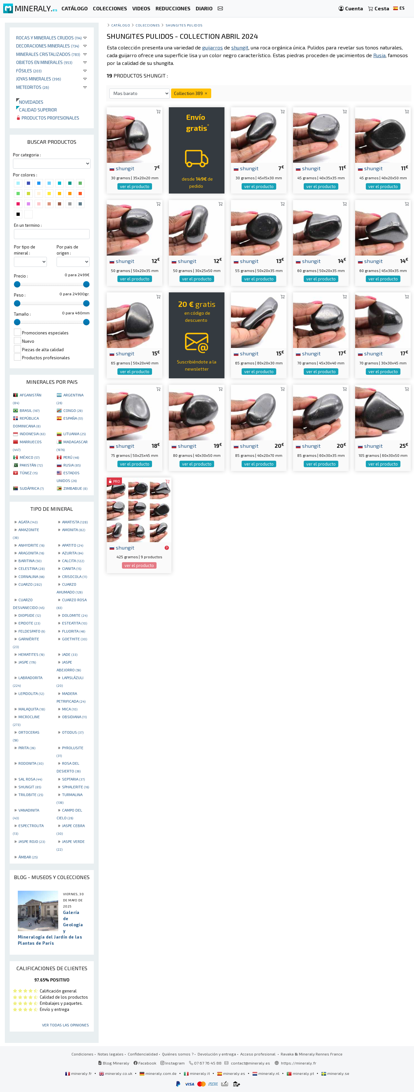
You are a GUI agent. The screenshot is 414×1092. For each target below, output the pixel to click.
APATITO (72, 545)
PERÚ (71, 457)
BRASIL (29, 410)
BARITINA (29, 560)
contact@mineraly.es (250, 1063)
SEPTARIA (73, 779)
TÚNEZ (29, 472)
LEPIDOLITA (31, 693)
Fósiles (29, 70)
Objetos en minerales (44, 62)
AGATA (28, 522)
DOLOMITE (74, 615)
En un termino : (28, 225)
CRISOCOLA (74, 576)
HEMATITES (31, 654)
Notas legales (111, 1054)
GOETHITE (74, 638)
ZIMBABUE (75, 488)
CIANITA (71, 568)
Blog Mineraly (113, 1063)
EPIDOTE (29, 623)
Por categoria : (27, 154)
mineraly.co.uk (116, 1073)
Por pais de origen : (67, 250)
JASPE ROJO (31, 841)
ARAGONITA (31, 553)
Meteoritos (32, 87)
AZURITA (72, 553)
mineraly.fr (79, 1073)
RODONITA (30, 763)
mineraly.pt (301, 1073)
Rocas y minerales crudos (49, 37)
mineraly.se (335, 1073)
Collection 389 (191, 93)
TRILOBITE (30, 794)
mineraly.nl (266, 1073)
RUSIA (72, 465)
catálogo (120, 25)
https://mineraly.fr (298, 1063)
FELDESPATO (31, 631)
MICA (69, 709)
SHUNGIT (29, 786)
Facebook (145, 1063)
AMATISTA (75, 522)
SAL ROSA (30, 779)
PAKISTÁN (31, 465)
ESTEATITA (74, 623)
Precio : (21, 275)
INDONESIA (32, 433)
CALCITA (73, 560)
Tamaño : (22, 314)
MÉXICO (29, 457)
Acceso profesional (258, 1054)
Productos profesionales (47, 118)
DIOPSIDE (29, 615)
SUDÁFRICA (32, 488)
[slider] (17, 284)
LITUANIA (74, 433)
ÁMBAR (28, 857)
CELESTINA (31, 568)
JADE (69, 654)
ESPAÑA (73, 418)
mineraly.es (231, 1073)
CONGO (72, 410)
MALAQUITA (31, 709)
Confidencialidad (143, 1054)
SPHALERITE (75, 786)
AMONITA (73, 529)
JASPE (27, 662)
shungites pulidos (184, 25)
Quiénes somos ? (177, 1054)
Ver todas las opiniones (65, 1025)
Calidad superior (36, 109)
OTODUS (72, 732)
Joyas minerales (38, 78)
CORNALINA (31, 576)
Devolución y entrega (217, 1054)
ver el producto (134, 186)
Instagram (172, 1063)
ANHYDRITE (31, 545)
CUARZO (30, 584)
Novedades (29, 102)
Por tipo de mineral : (24, 250)
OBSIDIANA (74, 716)
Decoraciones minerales (47, 45)
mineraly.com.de (158, 1073)
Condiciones (82, 1054)
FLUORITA (73, 631)
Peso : (20, 295)
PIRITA (26, 747)
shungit (121, 168)
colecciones (148, 25)
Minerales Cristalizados (48, 54)
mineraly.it (197, 1073)
